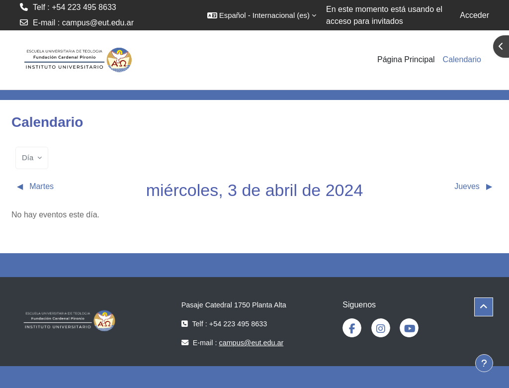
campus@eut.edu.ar (98, 22)
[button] (261, 15)
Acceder (474, 15)
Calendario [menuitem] (462, 59)
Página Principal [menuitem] (406, 59)
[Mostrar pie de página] (484, 363)
